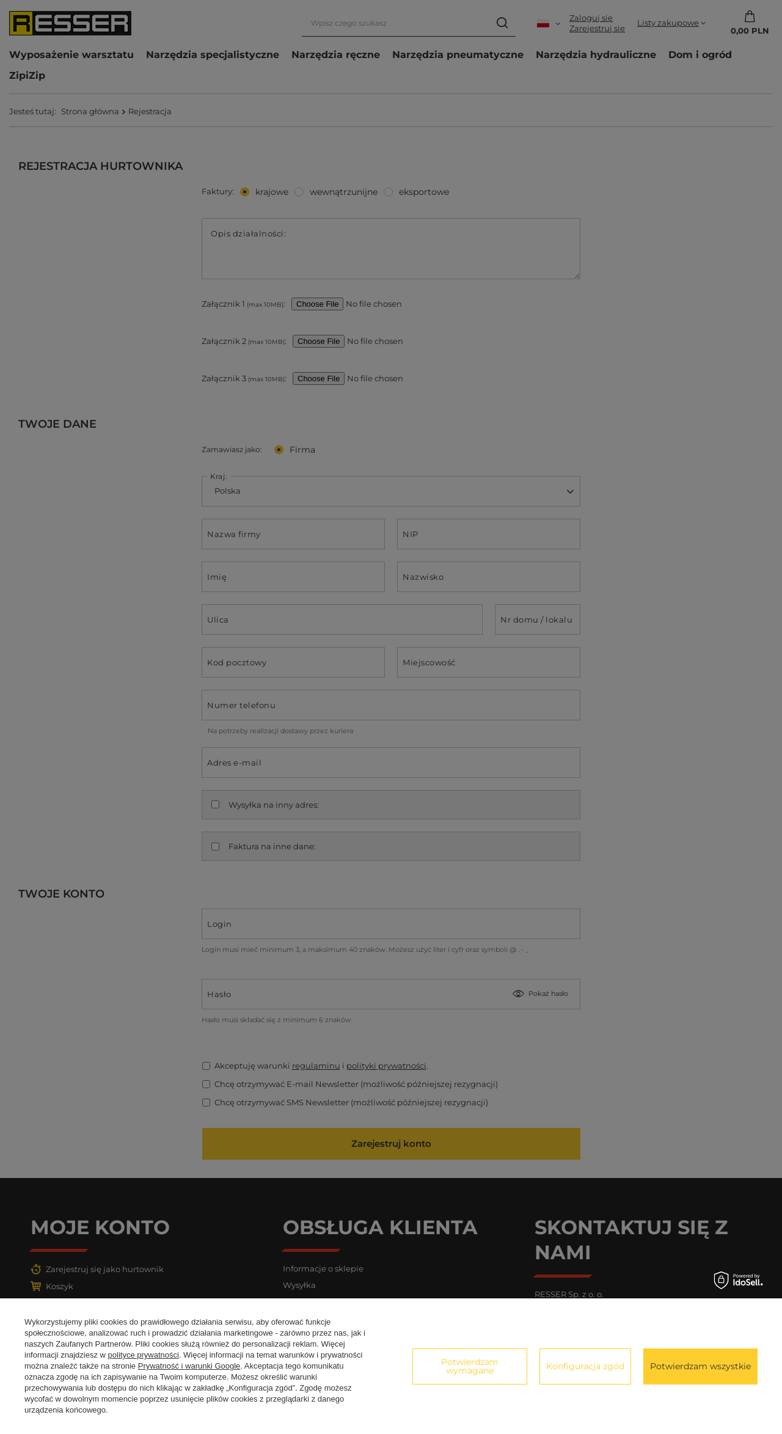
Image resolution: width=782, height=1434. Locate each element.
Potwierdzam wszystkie (700, 1366)
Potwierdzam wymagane (470, 1366)
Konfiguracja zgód (585, 1366)
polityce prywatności (143, 1354)
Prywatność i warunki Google (189, 1365)
